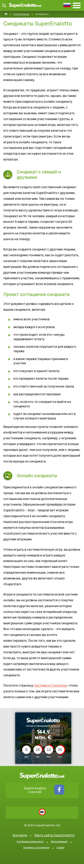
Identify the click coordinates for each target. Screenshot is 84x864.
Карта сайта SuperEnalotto (54, 835)
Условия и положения (36, 847)
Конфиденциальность (30, 841)
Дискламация (59, 841)
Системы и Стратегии (50, 685)
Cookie (60, 847)
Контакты (20, 835)
